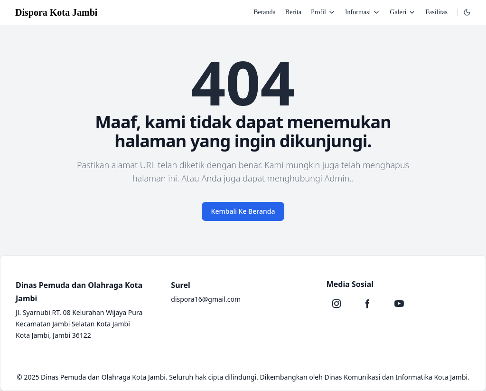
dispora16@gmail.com (206, 299)
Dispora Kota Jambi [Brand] (56, 12)
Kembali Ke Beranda (243, 211)
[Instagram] (336, 304)
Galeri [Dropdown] (403, 12)
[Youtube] (399, 304)
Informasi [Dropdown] (362, 12)
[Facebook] (368, 304)
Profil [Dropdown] (323, 12)
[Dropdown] (467, 12)
